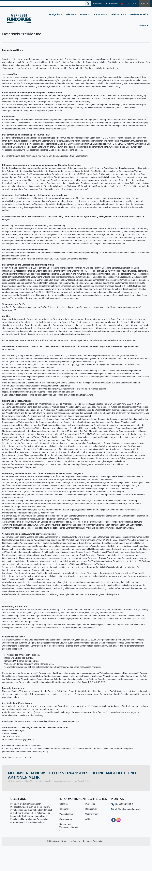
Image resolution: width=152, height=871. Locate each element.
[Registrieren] (112, 3)
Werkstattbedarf (138, 14)
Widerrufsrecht (91, 814)
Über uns (63, 804)
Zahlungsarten (65, 819)
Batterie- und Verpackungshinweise (68, 827)
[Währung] (128, 3)
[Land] (122, 3)
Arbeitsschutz (117, 14)
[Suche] (88, 3)
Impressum (90, 804)
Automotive (99, 14)
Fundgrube (54, 14)
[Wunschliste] (135, 3)
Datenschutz (91, 809)
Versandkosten (66, 814)
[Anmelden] (97, 3)
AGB (87, 819)
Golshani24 (64, 809)
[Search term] (42, 3)
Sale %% (70, 14)
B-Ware (83, 14)
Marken (142, 25)
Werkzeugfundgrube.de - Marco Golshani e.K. (84, 841)
